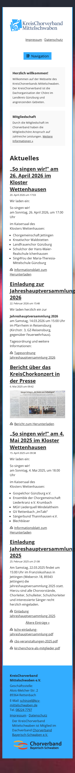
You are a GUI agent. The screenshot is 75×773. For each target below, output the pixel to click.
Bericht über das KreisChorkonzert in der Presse (35, 374)
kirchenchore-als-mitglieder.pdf (37, 648)
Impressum (33, 40)
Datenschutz (53, 40)
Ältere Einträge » (38, 623)
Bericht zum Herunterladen (34, 424)
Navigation (37, 56)
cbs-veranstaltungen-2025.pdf (36, 641)
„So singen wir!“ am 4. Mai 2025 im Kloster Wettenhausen (37, 440)
